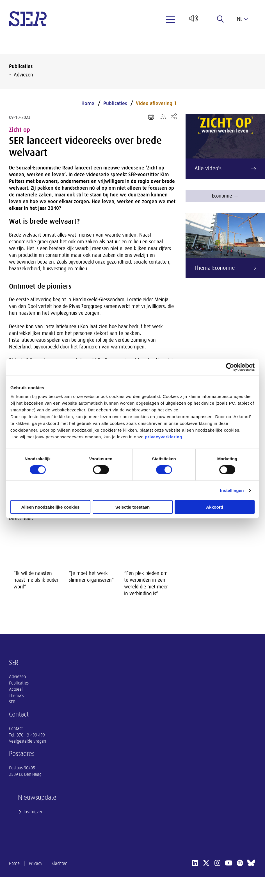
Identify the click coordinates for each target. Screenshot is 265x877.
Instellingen (232, 490)
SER (12, 701)
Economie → (225, 196)
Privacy (35, 863)
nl (242, 19)
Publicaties (21, 66)
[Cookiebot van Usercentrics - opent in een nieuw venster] (230, 367)
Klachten (59, 863)
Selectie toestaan (132, 507)
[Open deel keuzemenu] (174, 116)
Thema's (16, 695)
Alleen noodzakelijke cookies (50, 507)
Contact (16, 728)
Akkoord (214, 507)
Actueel (16, 689)
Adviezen (23, 75)
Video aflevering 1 (156, 103)
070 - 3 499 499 (31, 735)
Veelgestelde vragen (27, 741)
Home (87, 103)
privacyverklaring (163, 436)
